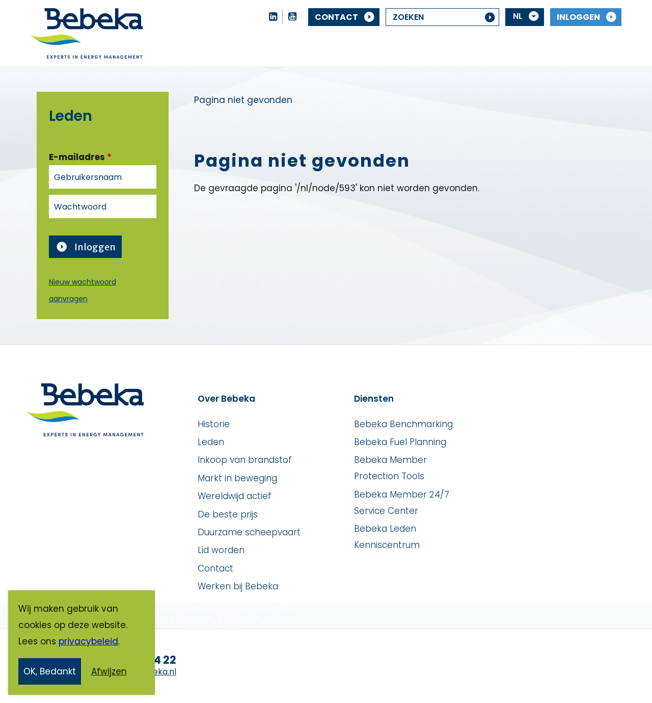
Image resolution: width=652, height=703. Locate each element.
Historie (214, 424)
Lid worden (221, 550)
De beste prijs (228, 514)
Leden (211, 442)
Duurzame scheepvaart (249, 532)
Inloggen (578, 17)
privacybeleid (88, 643)
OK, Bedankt (49, 673)
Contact (336, 17)
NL (518, 16)
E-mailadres (80, 157)
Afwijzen (109, 673)
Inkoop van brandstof (245, 460)
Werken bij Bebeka (238, 586)
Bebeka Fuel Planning (400, 442)
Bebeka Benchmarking (403, 424)
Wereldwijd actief (234, 496)
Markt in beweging (237, 478)
